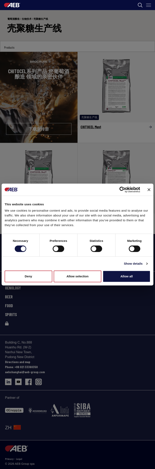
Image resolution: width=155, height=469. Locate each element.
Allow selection (77, 276)
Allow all (126, 276)
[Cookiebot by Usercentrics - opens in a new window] (122, 190)
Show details (133, 263)
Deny (28, 276)
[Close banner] (149, 189)
